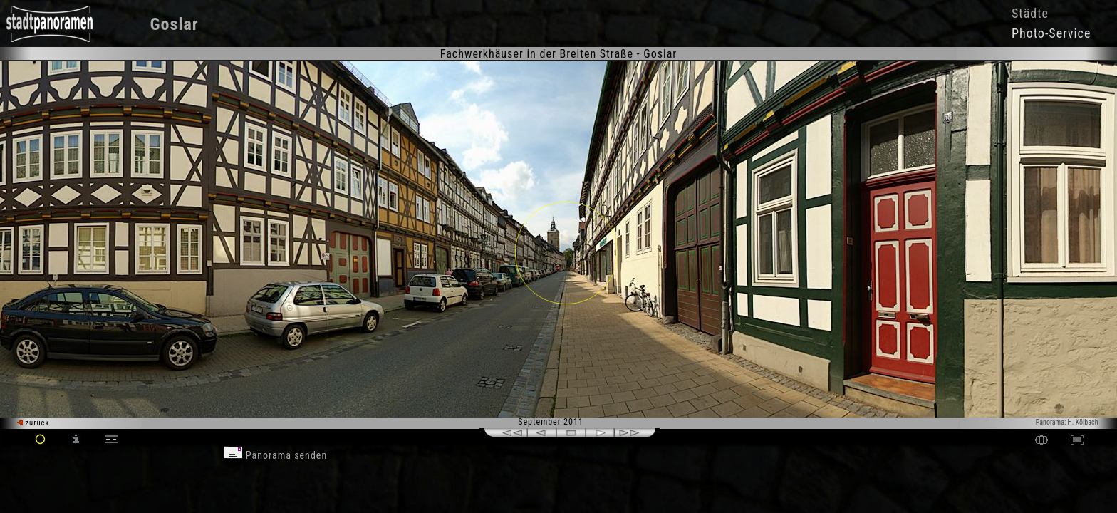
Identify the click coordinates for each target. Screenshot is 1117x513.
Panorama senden (276, 455)
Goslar (174, 24)
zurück (33, 423)
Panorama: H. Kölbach (1067, 422)
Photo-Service (1051, 33)
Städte (1030, 13)
